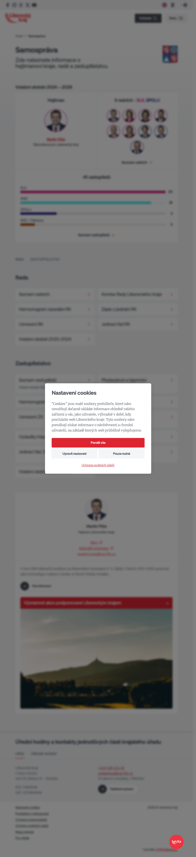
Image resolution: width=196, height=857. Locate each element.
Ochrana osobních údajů (98, 465)
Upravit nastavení (74, 453)
